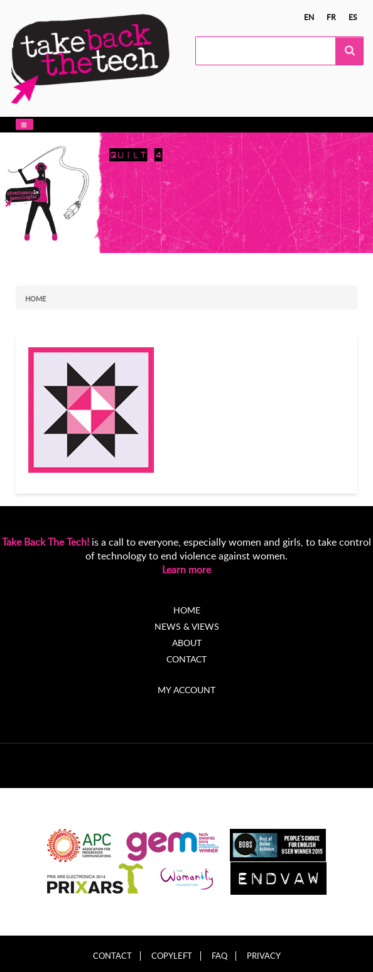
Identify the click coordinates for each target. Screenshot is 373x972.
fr (331, 17)
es (353, 17)
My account (186, 690)
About (187, 643)
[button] (24, 125)
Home (35, 298)
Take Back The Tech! (45, 542)
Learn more (186, 569)
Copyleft (171, 956)
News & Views (186, 626)
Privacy (264, 956)
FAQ (219, 956)
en (309, 17)
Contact (186, 659)
